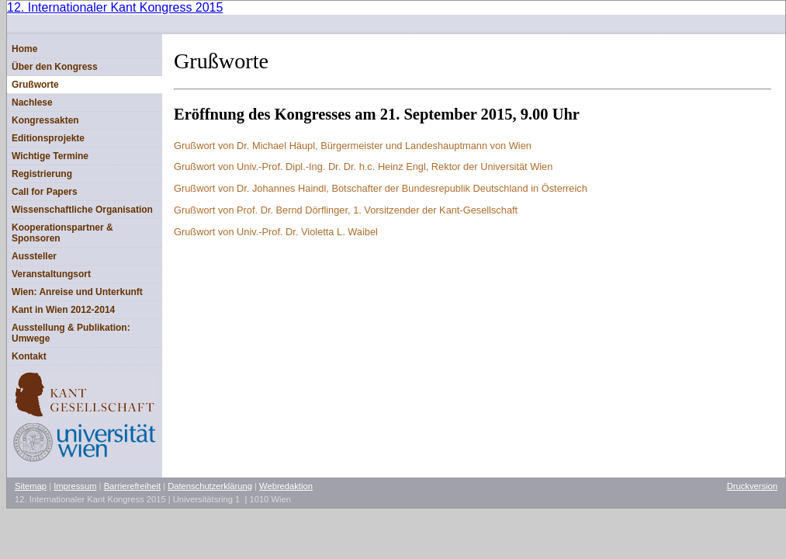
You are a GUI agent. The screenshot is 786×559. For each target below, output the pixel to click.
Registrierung (42, 173)
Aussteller (34, 256)
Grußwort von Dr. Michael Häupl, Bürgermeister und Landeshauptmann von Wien (353, 145)
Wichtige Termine (50, 156)
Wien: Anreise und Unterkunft (77, 291)
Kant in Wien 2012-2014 (63, 309)
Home (24, 48)
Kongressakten (45, 120)
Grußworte (35, 84)
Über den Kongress (55, 66)
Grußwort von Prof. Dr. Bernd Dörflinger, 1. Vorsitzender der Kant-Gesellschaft (346, 210)
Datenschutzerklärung (210, 486)
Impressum (75, 486)
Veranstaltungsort (51, 274)
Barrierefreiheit (132, 486)
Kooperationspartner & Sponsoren (62, 233)
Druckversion (752, 486)
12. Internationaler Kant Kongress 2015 (115, 7)
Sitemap (31, 486)
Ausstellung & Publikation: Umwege (71, 333)
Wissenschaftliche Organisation (82, 209)
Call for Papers (45, 191)
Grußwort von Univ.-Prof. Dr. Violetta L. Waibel (276, 232)
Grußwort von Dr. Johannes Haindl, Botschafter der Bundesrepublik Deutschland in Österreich (380, 188)
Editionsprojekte (48, 138)
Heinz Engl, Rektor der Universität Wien (363, 166)
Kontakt (29, 356)
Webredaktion (286, 486)
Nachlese (32, 102)
